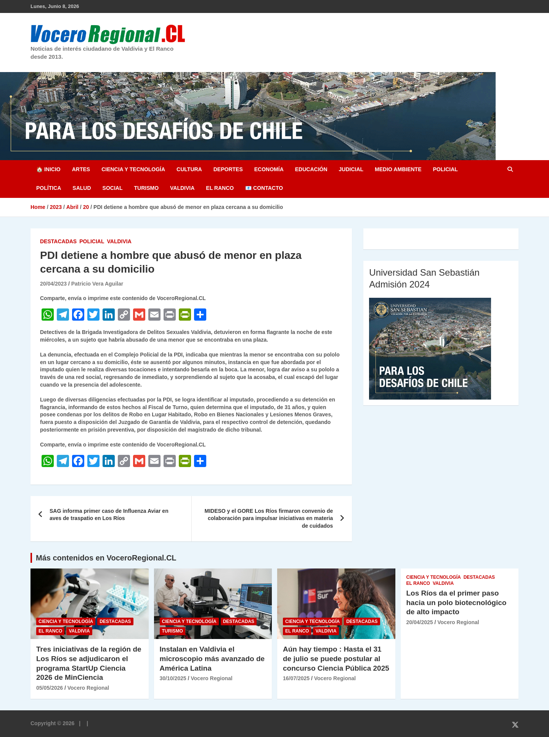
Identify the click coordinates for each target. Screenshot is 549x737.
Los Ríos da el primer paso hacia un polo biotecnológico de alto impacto (456, 602)
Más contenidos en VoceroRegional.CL (106, 558)
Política (48, 188)
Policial (445, 169)
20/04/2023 (53, 284)
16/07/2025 (296, 678)
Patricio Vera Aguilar (97, 284)
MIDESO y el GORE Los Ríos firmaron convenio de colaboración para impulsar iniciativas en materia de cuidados (268, 518)
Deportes (228, 169)
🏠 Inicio (48, 169)
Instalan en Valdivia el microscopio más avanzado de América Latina (212, 658)
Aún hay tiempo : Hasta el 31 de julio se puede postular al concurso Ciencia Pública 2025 (336, 658)
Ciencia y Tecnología (133, 169)
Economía (269, 169)
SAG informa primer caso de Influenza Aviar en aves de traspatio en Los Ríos (109, 515)
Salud (81, 188)
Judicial (351, 169)
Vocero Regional (88, 688)
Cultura (189, 169)
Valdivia (182, 188)
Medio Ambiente (398, 169)
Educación (311, 169)
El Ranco (220, 188)
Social (113, 188)
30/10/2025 (173, 678)
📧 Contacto (264, 188)
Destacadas (58, 241)
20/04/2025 (419, 622)
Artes (81, 169)
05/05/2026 (49, 688)
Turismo (146, 188)
